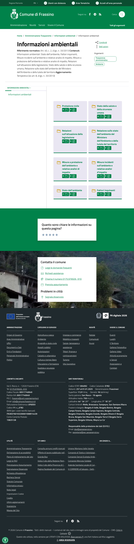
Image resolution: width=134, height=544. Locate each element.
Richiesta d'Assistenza (16, 473)
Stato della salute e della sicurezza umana (106, 109)
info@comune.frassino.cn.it (24, 401)
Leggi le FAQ (12, 460)
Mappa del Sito (13, 510)
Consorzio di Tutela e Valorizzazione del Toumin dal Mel (91, 452)
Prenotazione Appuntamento (19, 465)
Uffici (9, 343)
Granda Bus (43, 456)
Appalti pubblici (44, 347)
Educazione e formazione (48, 363)
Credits (10, 498)
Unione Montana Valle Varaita (81, 448)
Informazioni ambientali (64, 35)
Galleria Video (115, 351)
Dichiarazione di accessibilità (19, 452)
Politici (9, 359)
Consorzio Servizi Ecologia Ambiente (83, 456)
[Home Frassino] (33, 14)
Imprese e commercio (72, 335)
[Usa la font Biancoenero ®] (55, 3)
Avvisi (91, 343)
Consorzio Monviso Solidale (79, 460)
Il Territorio (114, 343)
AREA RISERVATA (65, 540)
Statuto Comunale (14, 481)
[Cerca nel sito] (122, 14)
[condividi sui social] (100, 42)
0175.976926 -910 (18, 389)
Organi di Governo (14, 335)
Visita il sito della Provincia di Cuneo (53, 465)
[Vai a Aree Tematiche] (81, 3)
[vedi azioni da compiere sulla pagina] (101, 46)
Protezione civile (70, 106)
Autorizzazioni (43, 351)
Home (19, 35)
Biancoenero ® (77, 536)
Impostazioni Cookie (15, 493)
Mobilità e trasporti (71, 339)
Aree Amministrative (15, 339)
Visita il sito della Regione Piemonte (53, 460)
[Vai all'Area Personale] (109, 3)
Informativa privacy (15, 485)
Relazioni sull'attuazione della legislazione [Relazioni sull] (72, 134)
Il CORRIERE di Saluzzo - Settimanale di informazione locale (93, 469)
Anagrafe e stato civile (47, 343)
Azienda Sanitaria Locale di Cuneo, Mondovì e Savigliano (92, 465)
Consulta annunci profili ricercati (51, 448)
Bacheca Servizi (13, 477)
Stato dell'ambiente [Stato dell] (72, 190)
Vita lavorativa (69, 363)
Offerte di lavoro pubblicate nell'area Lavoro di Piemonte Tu (63, 452)
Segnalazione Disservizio (17, 469)
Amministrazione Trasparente (38, 35)
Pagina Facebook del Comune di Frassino (55, 469)
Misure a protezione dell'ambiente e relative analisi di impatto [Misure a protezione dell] (72, 167)
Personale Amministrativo (18, 355)
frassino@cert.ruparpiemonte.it (25, 398)
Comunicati (94, 339)
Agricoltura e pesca (46, 335)
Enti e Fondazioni (14, 351)
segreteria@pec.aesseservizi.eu (86, 432)
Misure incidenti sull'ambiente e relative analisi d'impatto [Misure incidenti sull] (105, 167)
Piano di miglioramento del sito (20, 456)
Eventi (112, 335)
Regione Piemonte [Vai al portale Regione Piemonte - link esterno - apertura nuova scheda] (16, 3)
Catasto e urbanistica (47, 355)
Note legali (11, 489)
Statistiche (11, 506)
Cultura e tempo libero (47, 359)
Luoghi (112, 339)
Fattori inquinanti (106, 190)
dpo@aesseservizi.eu (83, 429)
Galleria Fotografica (118, 347)
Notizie (92, 335)
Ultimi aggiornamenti (16, 502)
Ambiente (42, 339)
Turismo (66, 359)
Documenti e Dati (14, 347)
